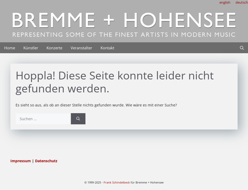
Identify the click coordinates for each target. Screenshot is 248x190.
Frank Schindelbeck (117, 182)
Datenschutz (46, 160)
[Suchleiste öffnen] (242, 47)
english (224, 2)
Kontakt (107, 47)
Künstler (30, 47)
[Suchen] (78, 118)
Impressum (21, 160)
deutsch (242, 2)
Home (9, 47)
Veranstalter (81, 47)
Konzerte (54, 47)
